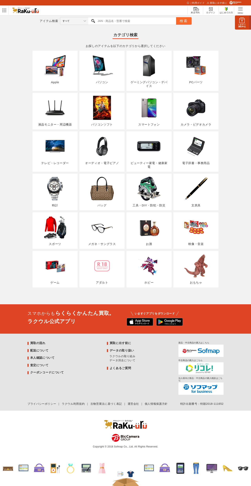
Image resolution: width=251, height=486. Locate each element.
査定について (39, 361)
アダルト (102, 266)
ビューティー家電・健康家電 (149, 150)
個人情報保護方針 (156, 400)
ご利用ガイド (196, 3)
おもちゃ (196, 266)
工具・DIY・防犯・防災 (149, 190)
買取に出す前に (217, 3)
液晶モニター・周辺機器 (55, 110)
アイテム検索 (49, 21)
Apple (55, 68)
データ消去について (122, 356)
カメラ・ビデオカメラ (196, 110)
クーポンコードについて (47, 369)
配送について (39, 347)
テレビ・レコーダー (55, 148)
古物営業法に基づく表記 (106, 400)
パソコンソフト (102, 110)
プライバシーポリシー (41, 400)
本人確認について (42, 354)
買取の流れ (37, 339)
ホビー (149, 266)
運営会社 (133, 400)
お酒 (149, 228)
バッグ (102, 190)
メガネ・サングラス (102, 228)
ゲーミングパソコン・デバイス (149, 70)
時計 (55, 190)
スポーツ (55, 228)
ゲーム (55, 266)
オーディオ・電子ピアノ (102, 148)
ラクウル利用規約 (73, 400)
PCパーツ (196, 68)
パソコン (102, 68)
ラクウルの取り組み (122, 352)
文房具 (196, 190)
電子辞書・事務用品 (196, 148)
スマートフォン (149, 110)
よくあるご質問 (120, 364)
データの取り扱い (122, 347)
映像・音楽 (196, 228)
